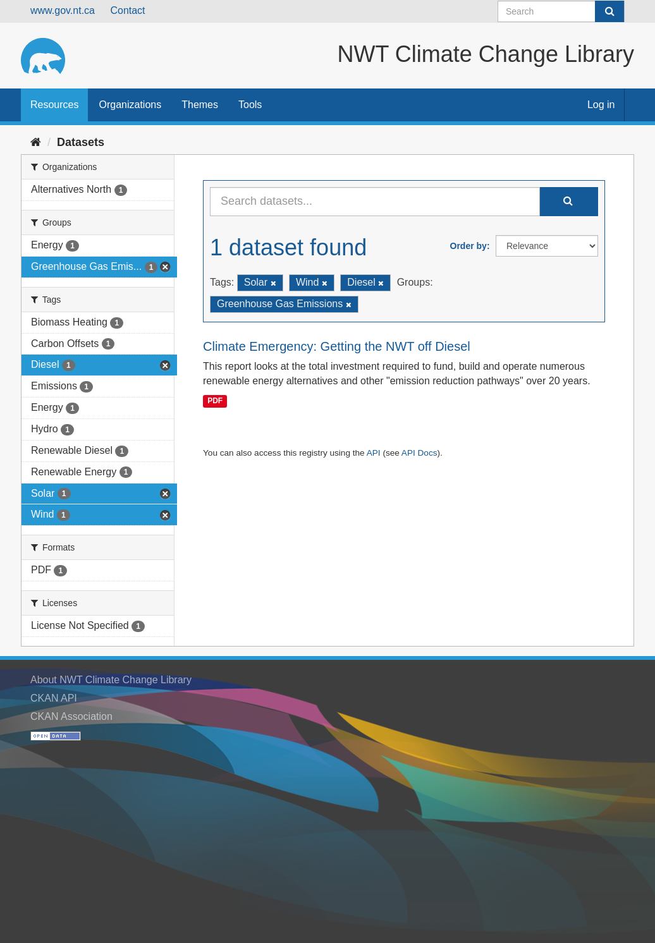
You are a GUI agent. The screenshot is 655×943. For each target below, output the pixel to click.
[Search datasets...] (375, 201)
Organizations (130, 104)
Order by (468, 246)
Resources (54, 104)
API (374, 453)
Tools (250, 104)
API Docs (419, 453)
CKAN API (53, 698)
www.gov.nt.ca (62, 10)
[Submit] (609, 11)
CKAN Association (71, 716)
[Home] (35, 142)
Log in (601, 104)
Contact (127, 10)
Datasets (80, 142)
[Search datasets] (561, 11)
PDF (215, 400)
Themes (199, 104)
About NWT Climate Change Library (111, 679)
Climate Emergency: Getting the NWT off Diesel (336, 346)
